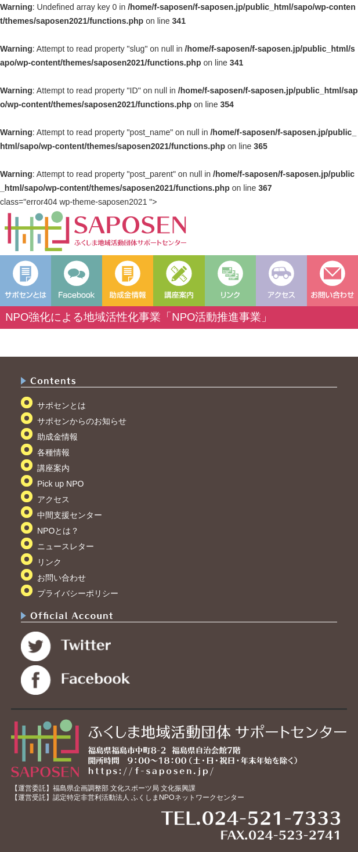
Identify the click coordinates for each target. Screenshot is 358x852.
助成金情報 (57, 436)
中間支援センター (69, 515)
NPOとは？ (58, 530)
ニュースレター (65, 546)
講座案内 (53, 468)
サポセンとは (61, 405)
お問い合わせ (61, 577)
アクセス (53, 499)
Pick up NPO (60, 483)
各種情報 (53, 452)
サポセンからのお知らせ (81, 421)
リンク (49, 562)
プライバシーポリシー (77, 593)
